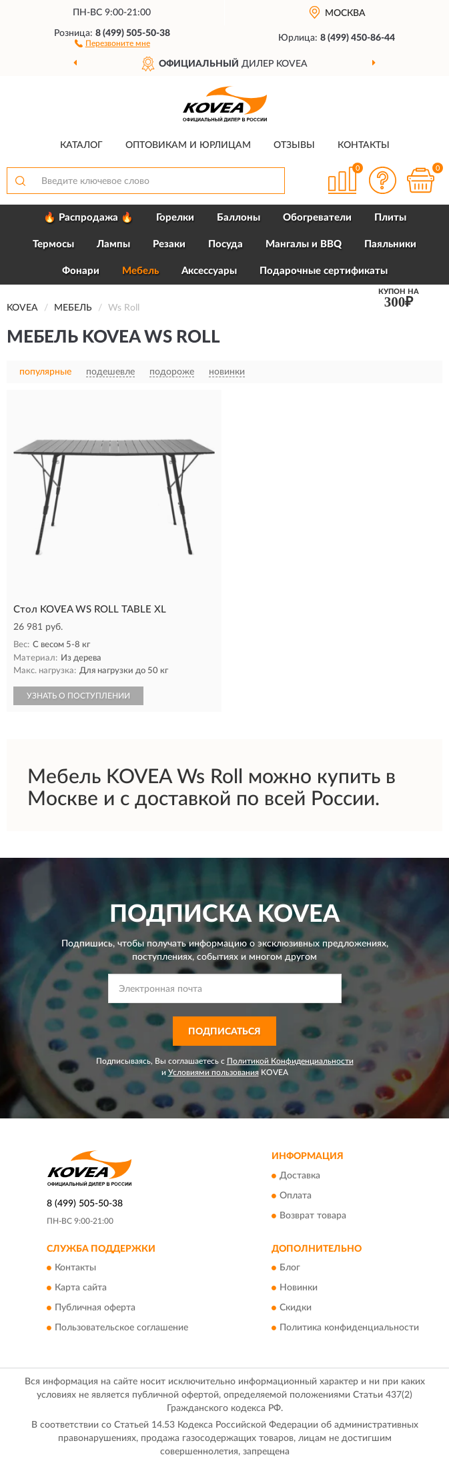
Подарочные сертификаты (324, 271)
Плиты (390, 218)
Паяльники (390, 244)
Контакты (364, 145)
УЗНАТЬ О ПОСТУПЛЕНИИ (78, 696)
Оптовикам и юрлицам (188, 145)
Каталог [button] (81, 145)
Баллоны (238, 218)
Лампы (113, 244)
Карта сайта (81, 1287)
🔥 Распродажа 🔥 (88, 218)
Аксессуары (209, 271)
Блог (290, 1267)
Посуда (225, 244)
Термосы (53, 244)
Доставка (300, 1175)
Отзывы (294, 145)
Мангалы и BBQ (304, 244)
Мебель (140, 271)
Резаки (169, 244)
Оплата (296, 1195)
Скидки (296, 1307)
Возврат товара (313, 1215)
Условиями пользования (213, 1072)
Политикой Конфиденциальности (290, 1061)
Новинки (299, 1287)
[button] (112, 43)
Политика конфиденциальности (349, 1327)
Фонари (80, 271)
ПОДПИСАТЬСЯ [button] (224, 1031)
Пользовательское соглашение (121, 1327)
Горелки (175, 218)
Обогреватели (317, 218)
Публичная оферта (95, 1307)
